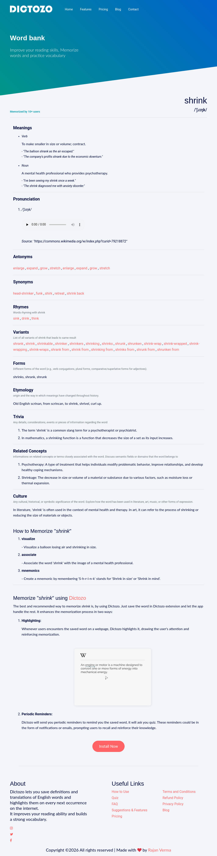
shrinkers (76, 344)
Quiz (115, 798)
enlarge (18, 268)
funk (39, 293)
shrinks (107, 344)
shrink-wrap (152, 344)
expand (32, 268)
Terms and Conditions (179, 792)
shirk (48, 293)
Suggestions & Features (129, 810)
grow (43, 268)
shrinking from (102, 350)
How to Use (120, 792)
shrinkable (45, 344)
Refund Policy (173, 798)
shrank (18, 344)
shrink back (75, 293)
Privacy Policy (173, 804)
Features (86, 9)
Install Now (108, 746)
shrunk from (146, 350)
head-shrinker (23, 293)
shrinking (92, 344)
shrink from (80, 350)
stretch (55, 268)
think (35, 318)
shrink (30, 344)
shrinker (61, 344)
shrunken (135, 344)
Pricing (103, 9)
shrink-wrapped (175, 344)
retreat (60, 293)
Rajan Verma (159, 849)
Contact (133, 9)
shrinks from (124, 350)
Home (69, 9)
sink (16, 318)
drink (25, 318)
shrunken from (168, 350)
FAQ (115, 804)
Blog (118, 9)
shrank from (60, 350)
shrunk (120, 344)
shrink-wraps (39, 350)
